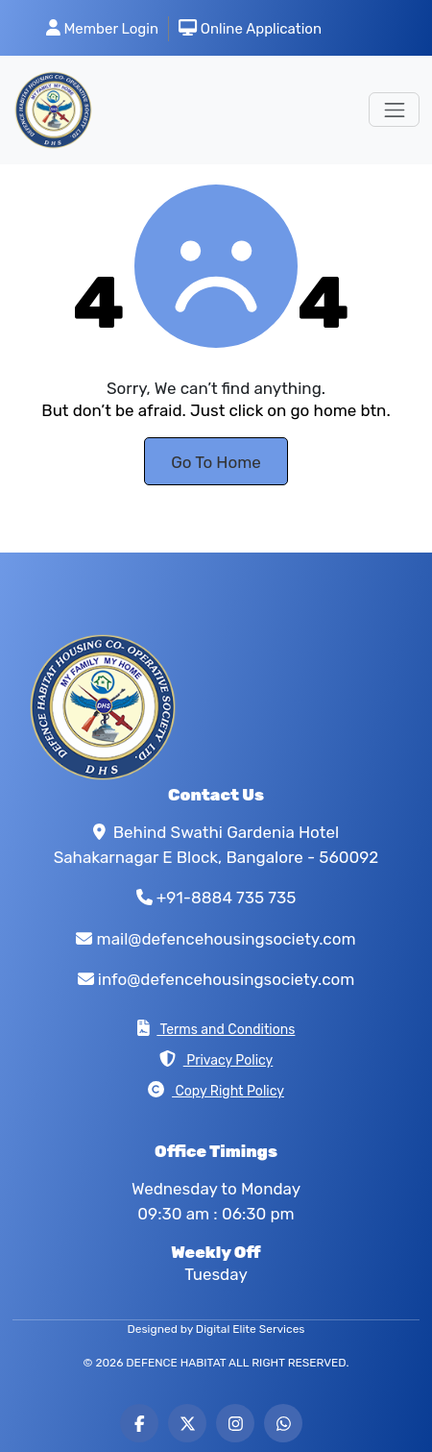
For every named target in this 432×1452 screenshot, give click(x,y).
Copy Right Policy (216, 1090)
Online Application (250, 28)
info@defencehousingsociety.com (226, 979)
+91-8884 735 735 (226, 897)
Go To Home (216, 462)
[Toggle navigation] (394, 109)
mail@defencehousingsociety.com (226, 938)
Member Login (102, 28)
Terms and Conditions (216, 1029)
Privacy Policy (216, 1059)
